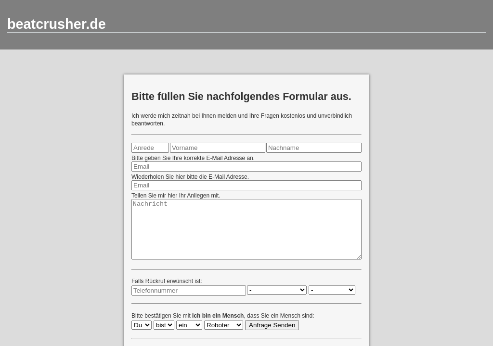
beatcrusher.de (56, 24)
